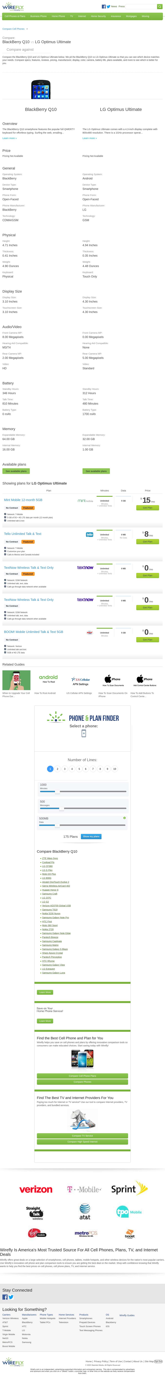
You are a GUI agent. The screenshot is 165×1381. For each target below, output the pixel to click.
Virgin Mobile (8, 1334)
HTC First (47, 921)
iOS (105, 1326)
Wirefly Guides (123, 1315)
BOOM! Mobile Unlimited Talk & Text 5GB (33, 631)
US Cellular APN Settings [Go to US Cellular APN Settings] (79, 693)
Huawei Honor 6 (50, 890)
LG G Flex (47, 870)
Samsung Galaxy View (53, 965)
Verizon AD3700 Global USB (56, 905)
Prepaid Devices (85, 1322)
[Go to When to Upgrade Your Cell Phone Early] (16, 680)
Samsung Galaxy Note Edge (56, 933)
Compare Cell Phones (13, 29)
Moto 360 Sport (50, 925)
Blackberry (108, 1322)
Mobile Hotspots (46, 1318)
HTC (23, 1326)
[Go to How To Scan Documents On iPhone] (112, 680)
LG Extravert (48, 969)
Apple (24, 1318)
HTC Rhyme (48, 961)
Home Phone (58, 16)
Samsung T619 (50, 909)
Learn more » (9, 138)
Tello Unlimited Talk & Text (22, 533)
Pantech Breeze (50, 937)
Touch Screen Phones (88, 1326)
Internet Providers (66, 1318)
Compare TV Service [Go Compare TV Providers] (82, 1135)
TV (71, 16)
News (114, 6)
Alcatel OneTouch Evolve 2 (55, 882)
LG (22, 1330)
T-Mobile (6, 1330)
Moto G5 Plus (49, 874)
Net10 (5, 1338)
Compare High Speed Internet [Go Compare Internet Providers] (82, 1141)
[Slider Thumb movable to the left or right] (57, 792)
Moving (145, 16)
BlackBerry (26, 1322)
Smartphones (84, 1318)
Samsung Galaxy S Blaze (55, 949)
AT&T (5, 1322)
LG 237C (46, 897)
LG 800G (46, 878)
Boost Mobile (8, 1345)
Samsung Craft (49, 893)
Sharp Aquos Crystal (52, 953)
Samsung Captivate (52, 941)
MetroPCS (7, 1341)
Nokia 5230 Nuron (51, 913)
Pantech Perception (52, 957)
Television (62, 1322)
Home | (89, 1360)
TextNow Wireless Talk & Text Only (28, 567)
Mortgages (131, 16)
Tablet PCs (44, 1322)
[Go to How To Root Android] (48, 680)
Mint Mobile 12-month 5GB (23, 500)
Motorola (25, 1334)
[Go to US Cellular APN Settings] (81, 680)
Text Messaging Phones (89, 1330)
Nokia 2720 (48, 929)
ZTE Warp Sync (50, 858)
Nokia (24, 1338)
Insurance (116, 16)
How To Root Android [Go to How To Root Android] (45, 693)
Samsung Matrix (50, 945)
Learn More (45, 992)
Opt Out (158, 1360)
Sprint (5, 1326)
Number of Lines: (82, 760)
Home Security (98, 16)
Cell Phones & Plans (15, 16)
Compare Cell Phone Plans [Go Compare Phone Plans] (82, 1076)
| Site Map (149, 1360)
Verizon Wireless (10, 1318)
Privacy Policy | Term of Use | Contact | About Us (118, 1360)
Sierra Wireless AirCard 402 (56, 886)
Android (106, 1318)
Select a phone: (84, 726)
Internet (82, 16)
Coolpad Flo (48, 862)
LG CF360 (47, 866)
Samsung (25, 1341)
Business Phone (38, 16)
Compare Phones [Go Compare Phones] (82, 1082)
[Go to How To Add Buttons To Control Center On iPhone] (145, 680)
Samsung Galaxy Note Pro (55, 917)
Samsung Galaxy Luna (53, 972)
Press (122, 6)
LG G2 (45, 901)
